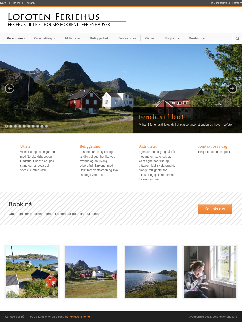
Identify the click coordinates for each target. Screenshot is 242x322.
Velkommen (16, 38)
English (16, 3)
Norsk (3, 3)
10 (46, 126)
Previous (9, 88)
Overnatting (44, 38)
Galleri (150, 38)
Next (232, 88)
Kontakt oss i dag (212, 146)
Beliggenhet (99, 38)
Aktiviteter (73, 38)
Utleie (25, 146)
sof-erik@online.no (77, 316)
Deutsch (30, 3)
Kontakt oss (127, 38)
